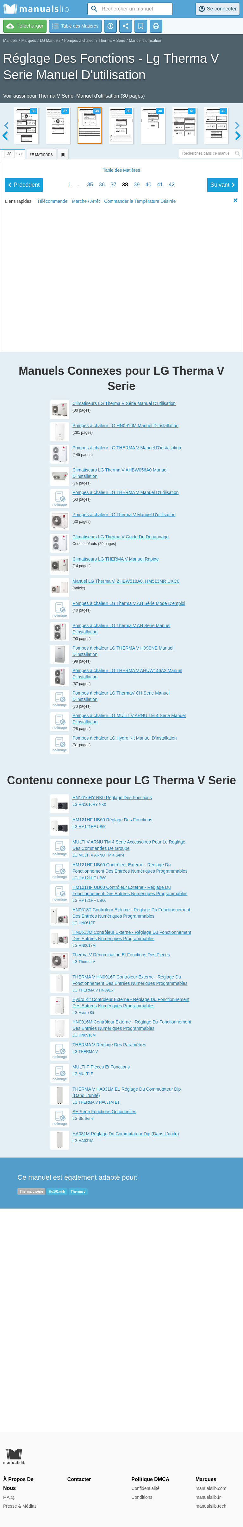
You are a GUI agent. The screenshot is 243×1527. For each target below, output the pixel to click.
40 (148, 522)
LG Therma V (83, 1185)
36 (102, 522)
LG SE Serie (83, 1342)
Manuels (10, 40)
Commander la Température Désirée (140, 539)
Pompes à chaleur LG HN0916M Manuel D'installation (125, 648)
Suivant (222, 522)
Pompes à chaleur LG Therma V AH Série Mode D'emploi (128, 826)
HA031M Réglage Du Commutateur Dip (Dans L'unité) (125, 1357)
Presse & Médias (20, 1506)
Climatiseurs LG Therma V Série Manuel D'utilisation (124, 626)
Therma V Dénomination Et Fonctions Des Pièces (121, 1178)
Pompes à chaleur (79, 40)
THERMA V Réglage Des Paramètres (109, 1268)
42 (172, 522)
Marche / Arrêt (86, 539)
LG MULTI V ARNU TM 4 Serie (98, 1079)
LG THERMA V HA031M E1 (96, 1326)
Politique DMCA (150, 1479)
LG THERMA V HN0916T (93, 1213)
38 (125, 522)
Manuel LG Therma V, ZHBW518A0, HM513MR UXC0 (125, 804)
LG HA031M (82, 1364)
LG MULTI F (82, 1297)
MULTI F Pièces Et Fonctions (101, 1290)
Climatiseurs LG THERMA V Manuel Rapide (115, 782)
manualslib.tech (211, 1506)
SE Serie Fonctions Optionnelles (104, 1335)
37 (113, 522)
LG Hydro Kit (83, 1236)
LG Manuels (50, 40)
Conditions (141, 1497)
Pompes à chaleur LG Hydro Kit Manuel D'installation (124, 961)
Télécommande (52, 539)
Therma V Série (112, 40)
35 (90, 522)
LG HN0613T (83, 1146)
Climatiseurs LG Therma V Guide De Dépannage (120, 760)
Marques (28, 40)
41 (160, 522)
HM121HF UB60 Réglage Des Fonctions (112, 1043)
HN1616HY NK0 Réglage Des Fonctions (112, 1021)
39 (137, 522)
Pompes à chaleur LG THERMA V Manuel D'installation (126, 671)
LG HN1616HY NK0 (89, 1028)
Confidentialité (145, 1488)
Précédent (24, 522)
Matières (121, 507)
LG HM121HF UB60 (89, 1050)
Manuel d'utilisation (145, 40)
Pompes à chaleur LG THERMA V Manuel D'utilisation (125, 715)
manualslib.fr (208, 1497)
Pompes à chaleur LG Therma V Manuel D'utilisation (123, 738)
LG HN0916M (84, 1259)
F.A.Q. (9, 1497)
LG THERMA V (85, 1275)
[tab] (13, 153)
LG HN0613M (84, 1169)
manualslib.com (211, 1488)
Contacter (79, 1479)
